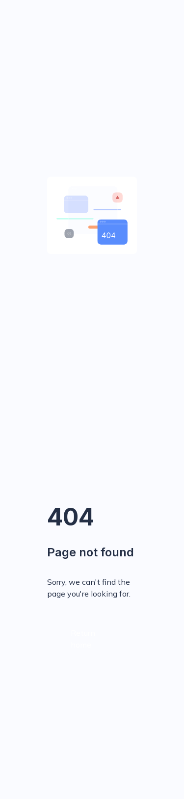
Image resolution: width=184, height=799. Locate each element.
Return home (83, 638)
